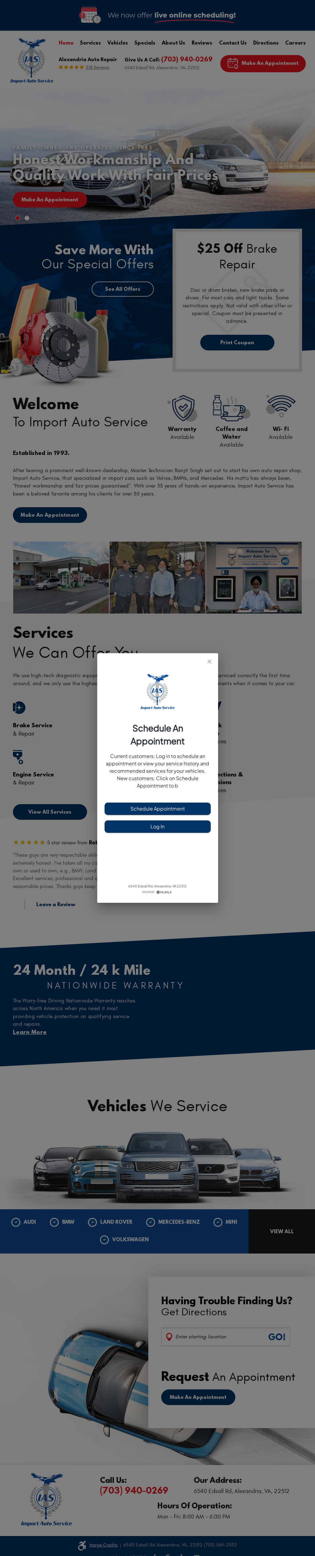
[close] (210, 662)
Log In (158, 826)
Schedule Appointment (158, 809)
